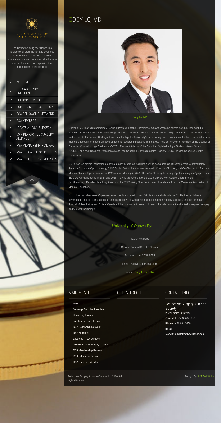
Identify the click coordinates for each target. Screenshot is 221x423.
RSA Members (26, 121)
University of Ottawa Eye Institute (140, 226)
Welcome (23, 82)
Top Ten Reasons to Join (35, 107)
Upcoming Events (29, 100)
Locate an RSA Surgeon (33, 128)
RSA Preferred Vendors (34, 159)
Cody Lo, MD (139, 117)
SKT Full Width (205, 376)
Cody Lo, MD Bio (144, 272)
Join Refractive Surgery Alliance (35, 137)
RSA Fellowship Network (35, 114)
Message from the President (30, 91)
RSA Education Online (32, 152)
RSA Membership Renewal (35, 145)
